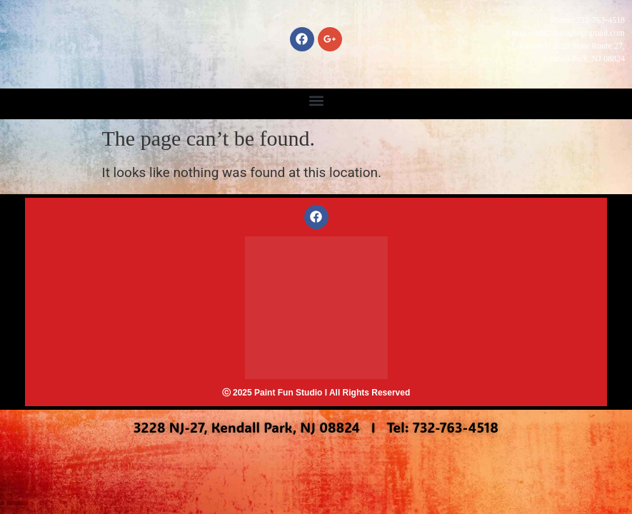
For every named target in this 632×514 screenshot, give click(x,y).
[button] (316, 100)
